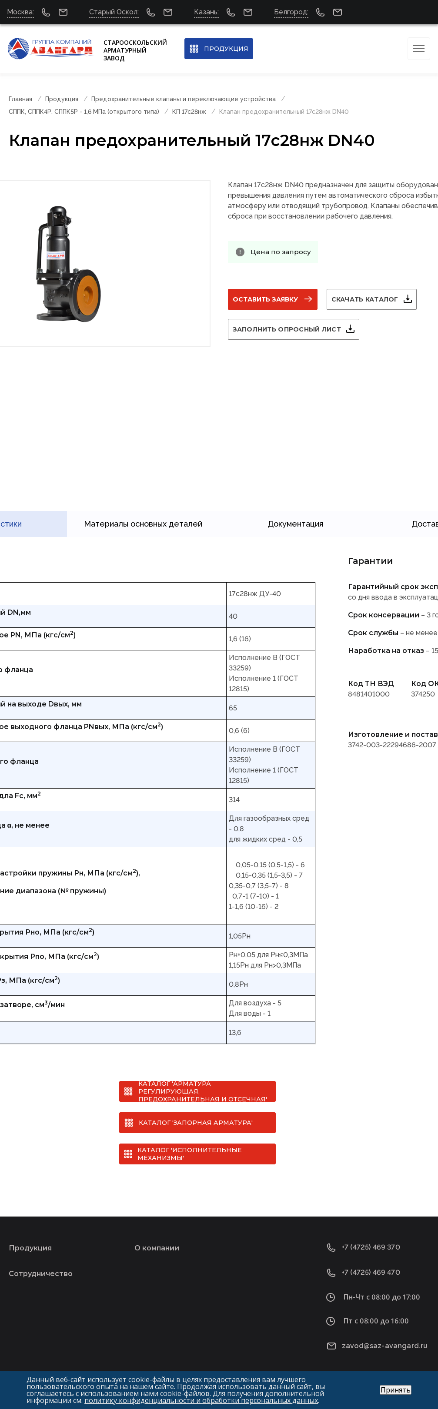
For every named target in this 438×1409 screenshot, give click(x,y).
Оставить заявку (265, 299)
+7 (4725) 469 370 (370, 1244)
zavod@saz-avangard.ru (385, 1343)
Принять (396, 1390)
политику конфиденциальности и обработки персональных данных (201, 1400)
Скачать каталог (364, 299)
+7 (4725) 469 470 (370, 1270)
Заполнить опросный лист (287, 329)
